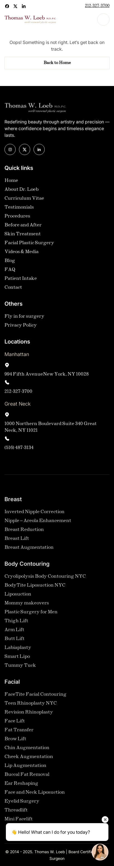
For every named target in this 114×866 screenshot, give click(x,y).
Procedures (17, 216)
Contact (13, 287)
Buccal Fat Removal (26, 777)
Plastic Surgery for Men (31, 614)
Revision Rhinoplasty (28, 715)
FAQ (9, 269)
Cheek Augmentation (28, 759)
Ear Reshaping (21, 786)
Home (11, 180)
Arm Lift (14, 632)
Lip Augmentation (25, 768)
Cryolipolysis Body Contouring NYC (45, 579)
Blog (9, 260)
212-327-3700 (97, 6)
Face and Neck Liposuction (34, 795)
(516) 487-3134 (19, 447)
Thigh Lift (16, 623)
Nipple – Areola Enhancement (37, 523)
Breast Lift (16, 541)
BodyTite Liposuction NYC (34, 588)
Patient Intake (20, 278)
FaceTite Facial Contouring (35, 697)
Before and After (23, 225)
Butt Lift (14, 641)
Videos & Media (21, 251)
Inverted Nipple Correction (34, 514)
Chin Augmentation (26, 750)
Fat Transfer (19, 732)
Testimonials (19, 207)
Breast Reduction (24, 532)
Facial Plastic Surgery (29, 242)
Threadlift (16, 813)
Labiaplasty (17, 650)
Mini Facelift (18, 822)
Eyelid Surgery (21, 804)
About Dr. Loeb (21, 189)
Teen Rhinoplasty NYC (30, 706)
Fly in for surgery (24, 316)
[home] (30, 19)
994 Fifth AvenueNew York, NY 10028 (46, 374)
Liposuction (17, 597)
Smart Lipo (17, 659)
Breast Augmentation (29, 550)
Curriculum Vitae (24, 198)
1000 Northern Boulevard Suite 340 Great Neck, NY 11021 (50, 427)
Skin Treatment (22, 234)
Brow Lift (15, 741)
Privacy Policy (20, 325)
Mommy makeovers (26, 606)
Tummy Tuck (20, 668)
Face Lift (14, 724)
